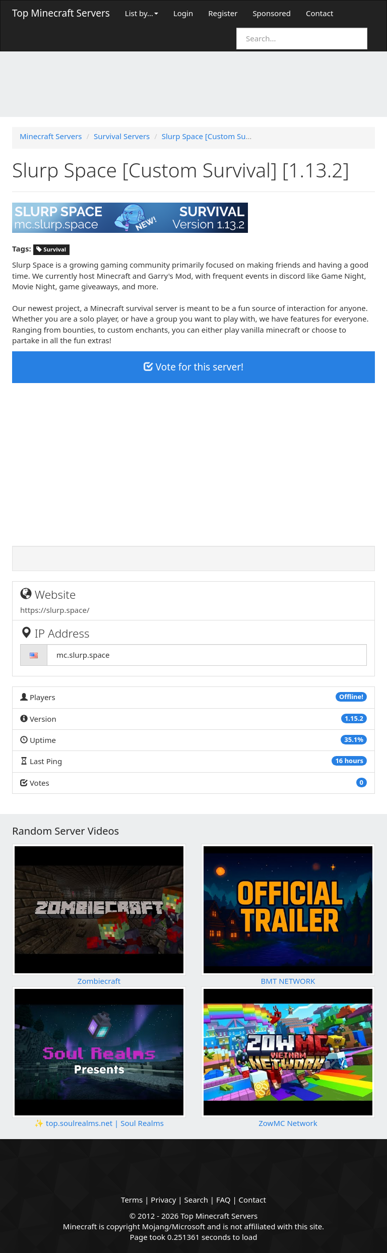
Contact (319, 13)
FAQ (223, 1200)
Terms (132, 1200)
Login (183, 13)
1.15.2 (354, 718)
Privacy (163, 1200)
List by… (141, 13)
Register (222, 13)
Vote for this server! (193, 366)
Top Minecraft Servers (61, 13)
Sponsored (271, 13)
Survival (51, 249)
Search (196, 1200)
